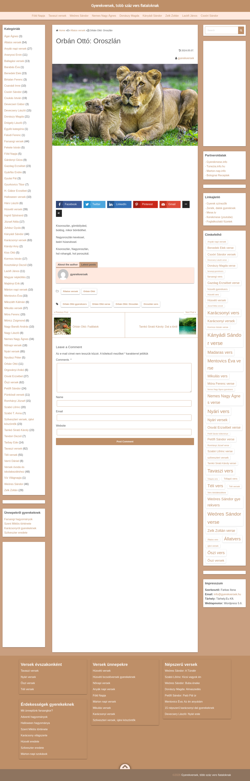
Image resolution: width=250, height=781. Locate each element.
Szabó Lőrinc (12, 407)
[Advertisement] (125, 176)
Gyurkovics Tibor (14, 184)
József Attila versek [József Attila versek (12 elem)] (215, 306)
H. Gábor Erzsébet (15, 190)
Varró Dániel (11, 461)
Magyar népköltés (15, 277)
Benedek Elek (12, 73)
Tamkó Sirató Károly (16, 430)
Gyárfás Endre (13, 172)
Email (59, 416)
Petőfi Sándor (12, 388)
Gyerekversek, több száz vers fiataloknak (125, 6)
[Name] (124, 409)
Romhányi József (14, 400)
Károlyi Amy (11, 246)
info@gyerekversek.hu (227, 594)
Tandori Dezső (13, 436)
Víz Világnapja (13, 477)
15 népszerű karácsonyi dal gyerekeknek (189, 707)
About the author (69, 264)
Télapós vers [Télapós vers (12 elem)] (212, 479)
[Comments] (124, 380)
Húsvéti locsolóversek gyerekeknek (114, 677)
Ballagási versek (14, 61)
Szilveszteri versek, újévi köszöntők (114, 720)
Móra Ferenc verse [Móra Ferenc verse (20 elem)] (220, 383)
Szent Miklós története (17, 523)
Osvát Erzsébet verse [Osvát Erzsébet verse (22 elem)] (224, 427)
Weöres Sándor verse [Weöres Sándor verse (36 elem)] (224, 518)
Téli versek (10, 454)
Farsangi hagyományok (18, 519)
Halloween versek (15, 196)
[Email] (124, 423)
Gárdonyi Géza (13, 159)
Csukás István (12, 98)
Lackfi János (189, 15)
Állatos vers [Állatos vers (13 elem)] (212, 539)
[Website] (124, 437)
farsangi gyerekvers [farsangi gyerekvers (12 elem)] (215, 271)
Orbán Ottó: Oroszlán (127, 304)
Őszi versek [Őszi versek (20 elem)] (215, 560)
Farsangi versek (14, 141)
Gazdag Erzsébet (14, 166)
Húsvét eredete (30, 741)
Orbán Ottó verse (101, 304)
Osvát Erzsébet (13, 376)
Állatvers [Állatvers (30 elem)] (232, 538)
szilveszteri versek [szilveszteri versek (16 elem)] (218, 457)
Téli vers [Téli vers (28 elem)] (215, 485)
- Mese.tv (210, 212)
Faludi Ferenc (12, 135)
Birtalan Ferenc (13, 79)
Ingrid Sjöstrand (13, 215)
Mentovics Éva (13, 295)
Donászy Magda (129, 15)
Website (61, 431)
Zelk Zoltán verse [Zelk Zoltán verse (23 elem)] (221, 531)
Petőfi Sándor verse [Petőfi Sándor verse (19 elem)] (221, 439)
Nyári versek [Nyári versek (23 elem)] (217, 420)
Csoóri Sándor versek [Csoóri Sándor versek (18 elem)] (221, 254)
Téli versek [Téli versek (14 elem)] (234, 486)
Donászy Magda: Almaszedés (183, 689)
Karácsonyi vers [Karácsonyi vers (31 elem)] (223, 312)
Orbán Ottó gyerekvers (75, 304)
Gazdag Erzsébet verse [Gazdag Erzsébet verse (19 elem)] (223, 283)
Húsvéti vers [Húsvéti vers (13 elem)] (213, 294)
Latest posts (91, 264)
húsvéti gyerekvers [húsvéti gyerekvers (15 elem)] (217, 289)
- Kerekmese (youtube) (219, 217)
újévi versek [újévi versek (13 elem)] (213, 546)
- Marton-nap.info (215, 170)
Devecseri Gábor (14, 104)
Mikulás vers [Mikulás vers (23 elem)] (217, 376)
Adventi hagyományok (34, 716)
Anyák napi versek (15, 48)
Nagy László (11, 332)
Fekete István (12, 147)
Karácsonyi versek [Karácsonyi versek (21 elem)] (221, 321)
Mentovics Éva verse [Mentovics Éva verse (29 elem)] (224, 364)
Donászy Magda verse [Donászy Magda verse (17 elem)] (221, 265)
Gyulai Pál (10, 178)
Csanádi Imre (12, 85)
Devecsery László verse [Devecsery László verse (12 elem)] (217, 260)
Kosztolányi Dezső (15, 265)
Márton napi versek (15, 289)
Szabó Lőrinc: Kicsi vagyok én (183, 677)
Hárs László (11, 203)
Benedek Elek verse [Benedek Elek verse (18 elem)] (220, 247)
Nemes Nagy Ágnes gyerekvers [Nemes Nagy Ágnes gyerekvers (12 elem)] (220, 389)
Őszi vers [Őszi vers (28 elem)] (216, 552)
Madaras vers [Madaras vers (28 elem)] (219, 352)
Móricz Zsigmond (14, 320)
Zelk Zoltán (172, 15)
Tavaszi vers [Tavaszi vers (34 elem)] (220, 470)
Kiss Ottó (9, 252)
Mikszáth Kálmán (14, 302)
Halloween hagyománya (35, 723)
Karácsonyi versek (15, 240)
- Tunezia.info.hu (215, 166)
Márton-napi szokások (34, 753)
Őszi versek (11, 382)
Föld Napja (38, 15)
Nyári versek (11, 351)
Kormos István (13, 258)
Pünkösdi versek (14, 394)
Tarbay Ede (11, 442)
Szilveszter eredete (15, 532)
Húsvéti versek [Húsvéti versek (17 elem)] (216, 300)
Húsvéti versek (13, 209)
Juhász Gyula (12, 227)
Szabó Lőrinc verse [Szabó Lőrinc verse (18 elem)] (220, 451)
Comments (64, 360)
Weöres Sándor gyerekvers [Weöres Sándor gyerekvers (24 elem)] (223, 502)
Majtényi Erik (12, 283)
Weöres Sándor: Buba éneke (182, 683)
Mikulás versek (13, 308)
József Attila (11, 221)
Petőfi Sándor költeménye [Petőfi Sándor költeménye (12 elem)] (217, 434)
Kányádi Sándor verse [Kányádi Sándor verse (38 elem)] (224, 339)
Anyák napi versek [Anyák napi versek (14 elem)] (216, 241)
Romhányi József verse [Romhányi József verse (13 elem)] (218, 445)
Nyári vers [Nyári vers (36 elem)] (218, 411)
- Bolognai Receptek (217, 175)
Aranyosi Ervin (13, 54)
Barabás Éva (12, 67)
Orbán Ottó (89, 291)
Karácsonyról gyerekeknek (20, 528)
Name (59, 402)
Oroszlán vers (151, 304)
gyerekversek (186, 58)
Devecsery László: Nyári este (182, 714)
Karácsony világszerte (34, 735)
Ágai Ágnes (11, 36)
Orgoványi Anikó (14, 370)
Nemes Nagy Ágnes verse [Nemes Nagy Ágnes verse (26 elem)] (223, 399)
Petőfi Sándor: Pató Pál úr (180, 695)
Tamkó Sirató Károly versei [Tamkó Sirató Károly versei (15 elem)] (221, 463)
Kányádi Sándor (152, 15)
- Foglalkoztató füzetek (218, 221)
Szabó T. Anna (13, 413)
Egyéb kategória (14, 129)
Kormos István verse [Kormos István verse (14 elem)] (217, 327)
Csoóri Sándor (209, 15)
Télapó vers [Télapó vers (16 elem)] (230, 478)
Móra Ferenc (12, 314)
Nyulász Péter (12, 357)
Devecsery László (15, 110)
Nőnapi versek (13, 345)
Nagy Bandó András (16, 326)
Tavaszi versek (57, 15)
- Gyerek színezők (216, 203)
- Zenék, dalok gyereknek (220, 208)
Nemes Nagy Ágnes (104, 15)
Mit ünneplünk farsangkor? (37, 710)
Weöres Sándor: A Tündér (180, 670)
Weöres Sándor (79, 15)
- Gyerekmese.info (216, 161)
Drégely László (13, 122)
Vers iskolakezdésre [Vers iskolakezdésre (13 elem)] (216, 492)
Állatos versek (70, 291)
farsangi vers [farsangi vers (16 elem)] (214, 276)
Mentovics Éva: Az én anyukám (184, 701)
